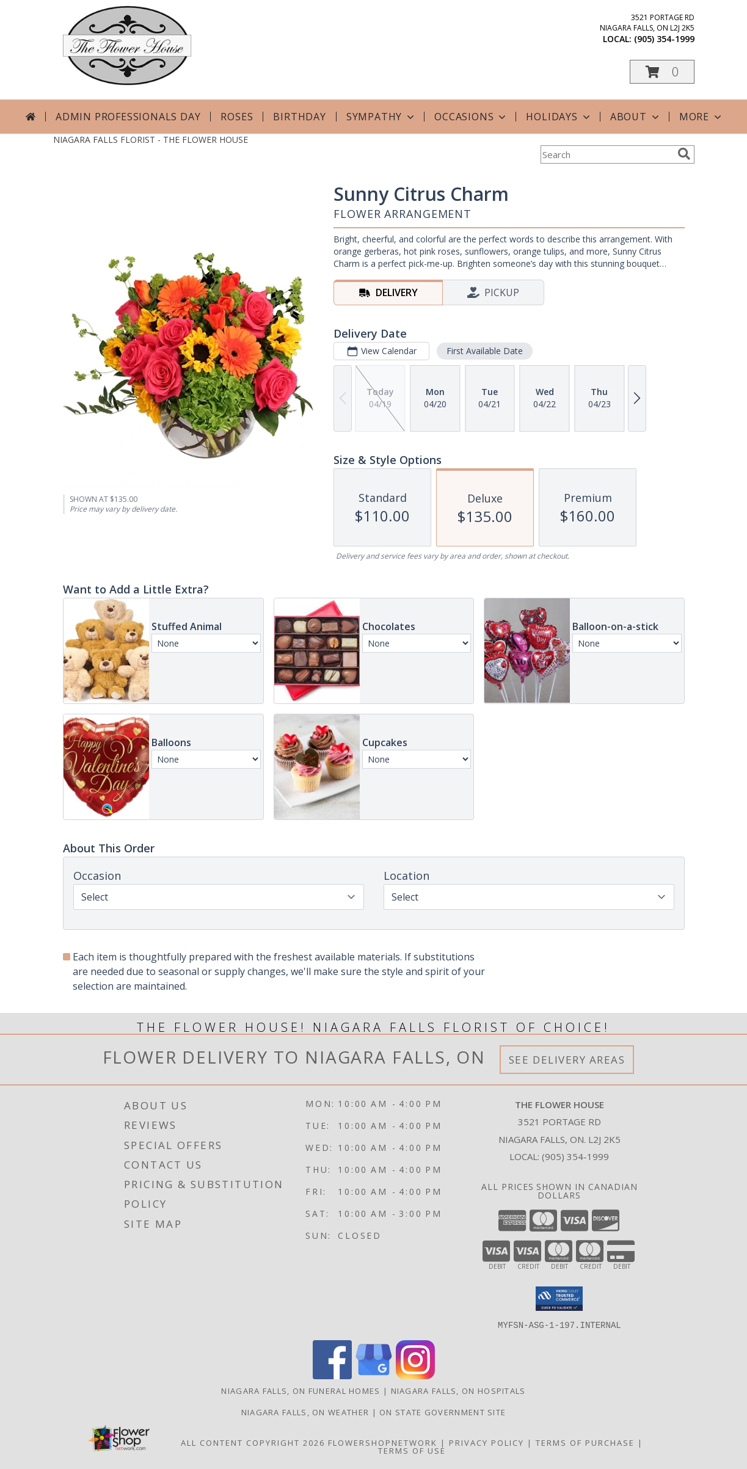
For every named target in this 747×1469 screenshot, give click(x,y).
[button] (662, 72)
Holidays (559, 116)
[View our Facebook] (332, 1375)
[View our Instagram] (415, 1375)
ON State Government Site (442, 1411)
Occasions (471, 116)
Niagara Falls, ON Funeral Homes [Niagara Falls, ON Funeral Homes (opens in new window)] (300, 1390)
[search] (684, 154)
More (701, 116)
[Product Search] (606, 154)
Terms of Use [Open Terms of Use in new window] (412, 1450)
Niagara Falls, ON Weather (305, 1411)
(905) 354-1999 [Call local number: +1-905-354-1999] (664, 39)
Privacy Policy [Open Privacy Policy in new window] (486, 1442)
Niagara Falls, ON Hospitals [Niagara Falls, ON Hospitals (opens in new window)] (458, 1390)
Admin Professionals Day (128, 116)
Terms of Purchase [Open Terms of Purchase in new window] (585, 1442)
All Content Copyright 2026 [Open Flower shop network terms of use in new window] (253, 1442)
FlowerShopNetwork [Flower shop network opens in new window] (382, 1442)
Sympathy (381, 116)
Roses (236, 116)
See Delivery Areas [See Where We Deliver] (567, 1060)
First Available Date (484, 351)
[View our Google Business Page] (373, 1375)
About (635, 116)
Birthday (299, 116)
